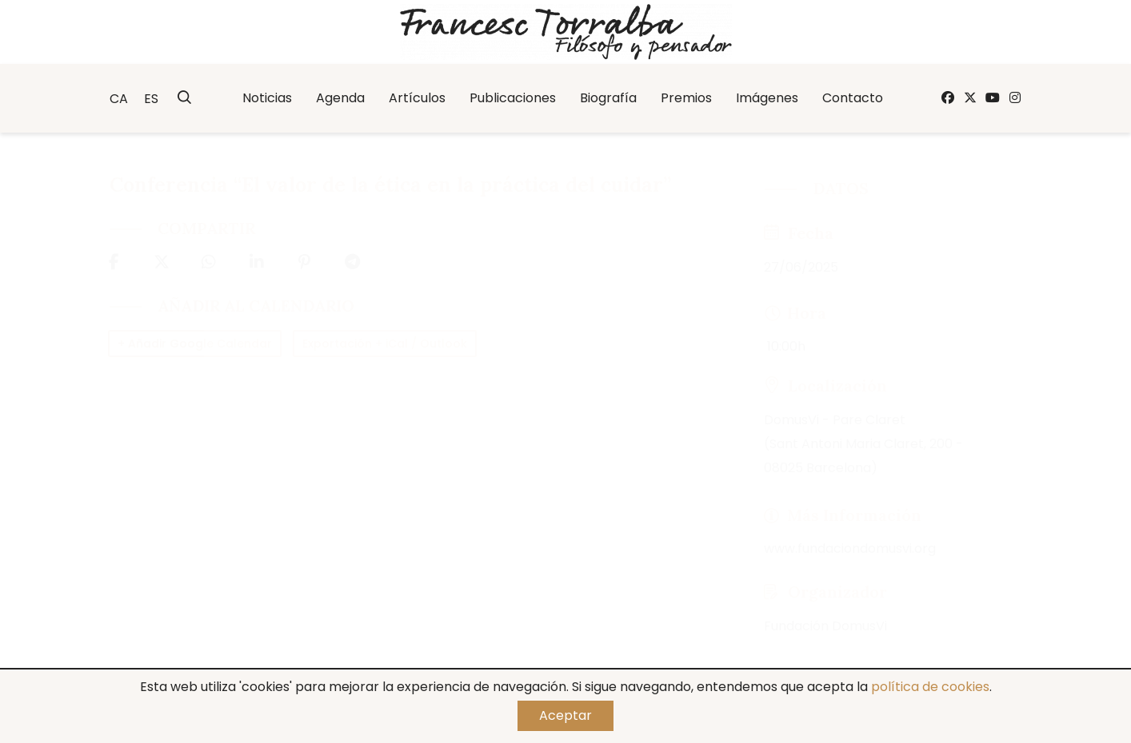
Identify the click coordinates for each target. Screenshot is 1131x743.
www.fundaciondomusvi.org (850, 548)
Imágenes (767, 98)
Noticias (267, 98)
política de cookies (930, 686)
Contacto (852, 98)
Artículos (417, 98)
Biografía (608, 98)
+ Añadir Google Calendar (195, 344)
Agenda (340, 98)
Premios (686, 98)
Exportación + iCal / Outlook (384, 344)
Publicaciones (513, 98)
